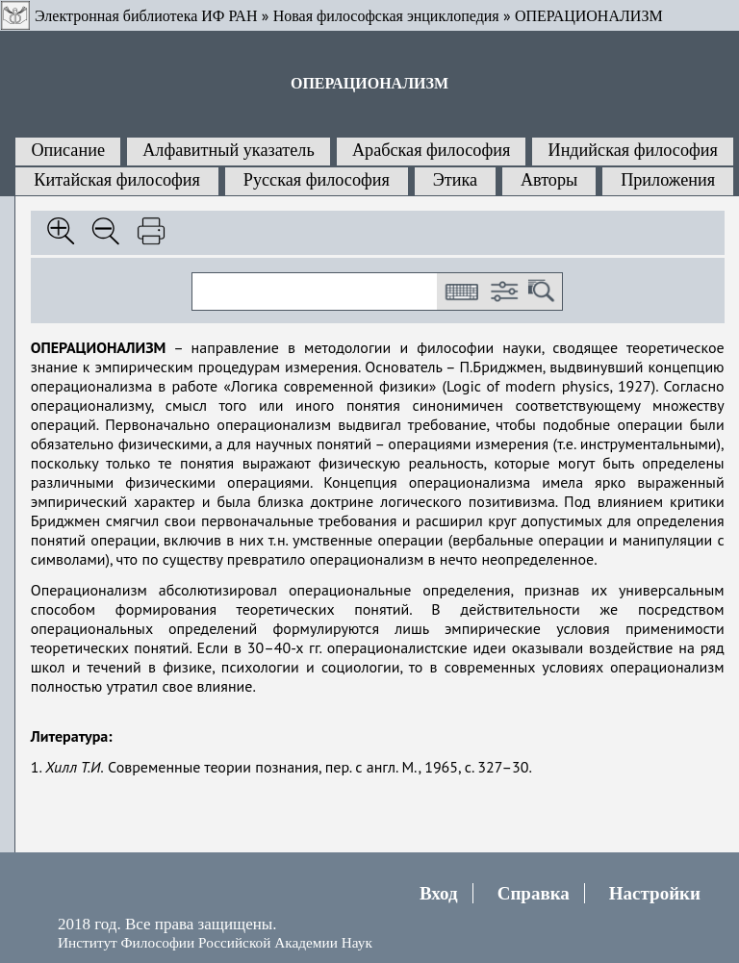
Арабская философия (431, 150)
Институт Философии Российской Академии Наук (215, 942)
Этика (455, 180)
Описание (68, 150)
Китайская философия (117, 180)
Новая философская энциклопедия (386, 16)
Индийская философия (633, 150)
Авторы (549, 180)
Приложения (668, 180)
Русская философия (316, 180)
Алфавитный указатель (228, 150)
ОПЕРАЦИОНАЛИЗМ (589, 16)
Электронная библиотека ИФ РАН (146, 16)
